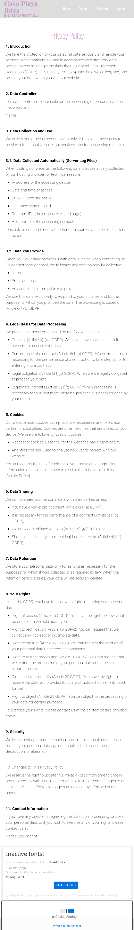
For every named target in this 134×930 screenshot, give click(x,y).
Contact (121, 8)
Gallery (83, 8)
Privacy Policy (65, 924)
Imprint (47, 924)
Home (67, 8)
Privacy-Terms (15, 876)
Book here (102, 8)
